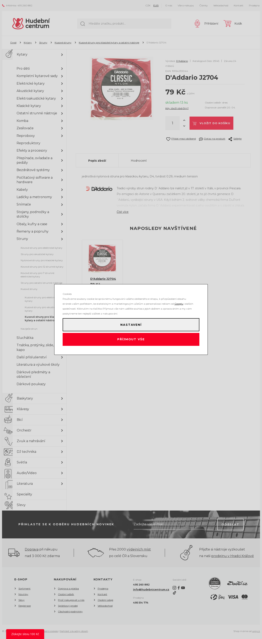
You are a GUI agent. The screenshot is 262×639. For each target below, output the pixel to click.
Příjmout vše (131, 340)
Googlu (178, 302)
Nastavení (131, 324)
